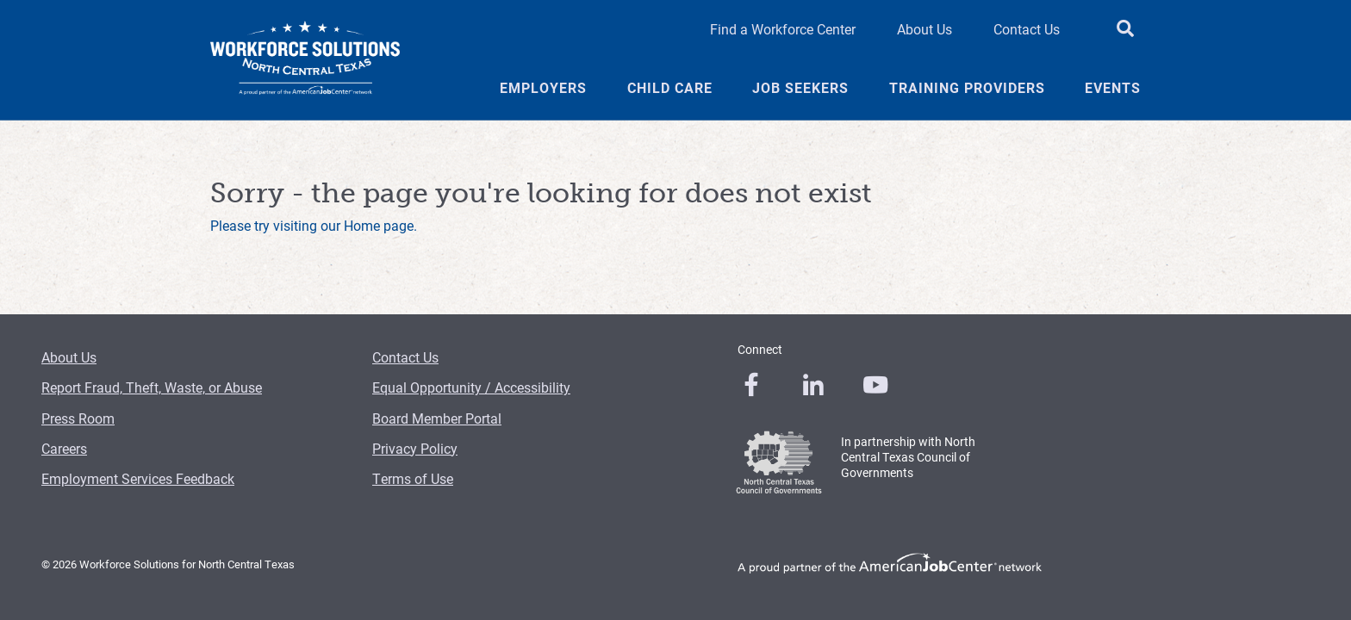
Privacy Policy (415, 448)
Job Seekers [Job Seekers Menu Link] (800, 87)
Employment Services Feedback (137, 478)
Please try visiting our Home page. (313, 225)
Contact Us (405, 357)
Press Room (78, 418)
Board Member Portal (436, 418)
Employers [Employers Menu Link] (543, 87)
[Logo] (305, 60)
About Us (68, 357)
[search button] (1125, 29)
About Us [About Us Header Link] (924, 29)
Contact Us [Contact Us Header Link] (1026, 29)
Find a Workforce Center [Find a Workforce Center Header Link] (783, 29)
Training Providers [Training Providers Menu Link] (967, 87)
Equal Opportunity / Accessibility (471, 387)
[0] (751, 385)
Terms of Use (412, 478)
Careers (64, 448)
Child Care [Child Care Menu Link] (670, 87)
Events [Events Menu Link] (1113, 87)
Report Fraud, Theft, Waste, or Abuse (151, 387)
